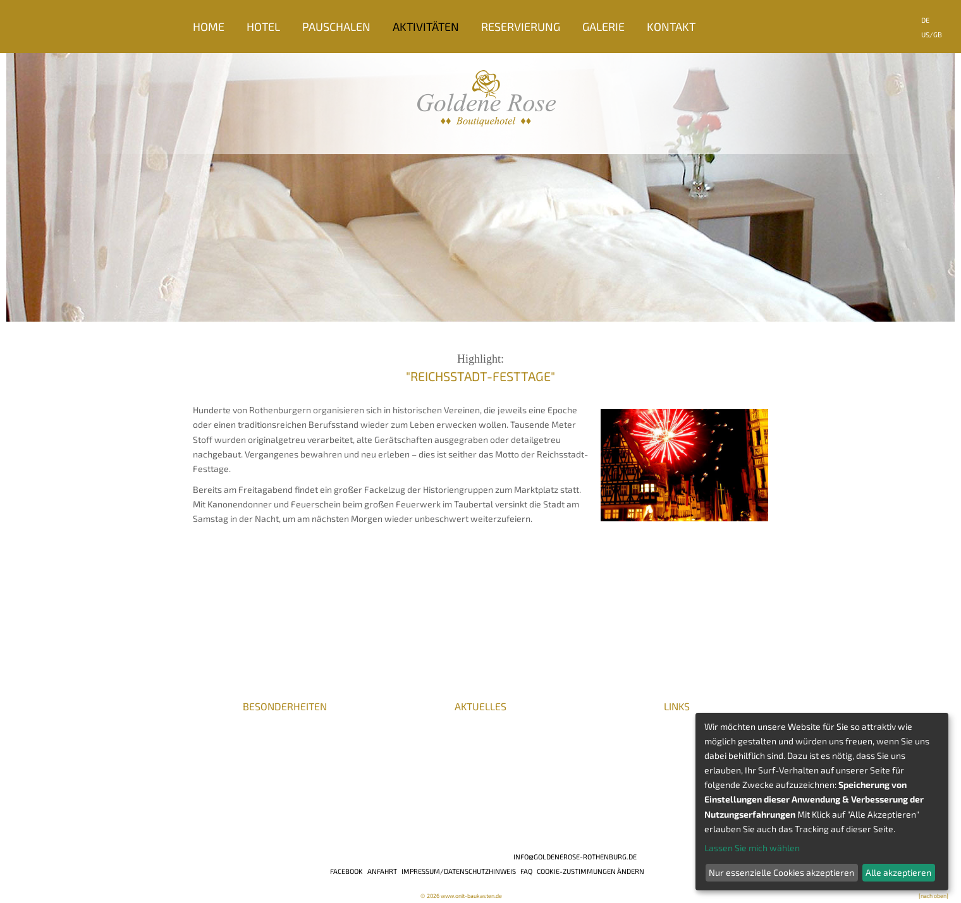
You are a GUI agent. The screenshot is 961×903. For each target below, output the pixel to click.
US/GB (931, 34)
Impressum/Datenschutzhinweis (458, 871)
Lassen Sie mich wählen (752, 847)
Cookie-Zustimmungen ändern (590, 871)
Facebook (346, 871)
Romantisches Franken (632, 730)
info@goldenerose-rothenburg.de (575, 856)
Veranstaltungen (619, 718)
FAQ (526, 871)
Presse (207, 730)
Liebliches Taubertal (627, 765)
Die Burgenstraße (622, 753)
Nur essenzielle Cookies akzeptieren (781, 872)
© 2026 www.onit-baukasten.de (461, 895)
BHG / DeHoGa (278, 753)
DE (925, 20)
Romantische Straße (627, 742)
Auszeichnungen (226, 742)
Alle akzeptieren (898, 872)
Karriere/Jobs (222, 718)
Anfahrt (382, 871)
